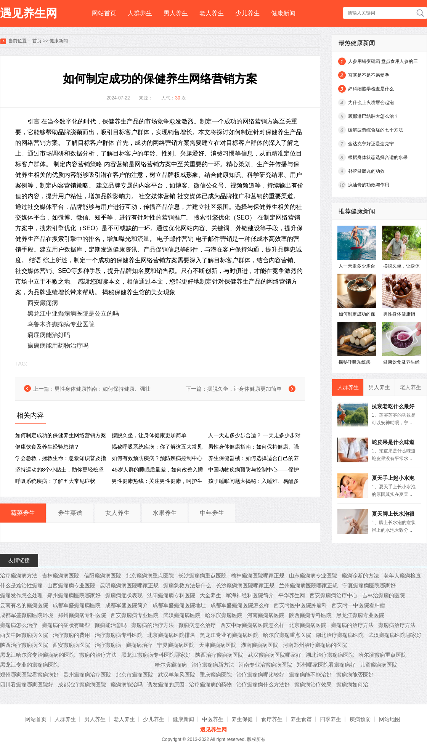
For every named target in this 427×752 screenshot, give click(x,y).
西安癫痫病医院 (71, 645)
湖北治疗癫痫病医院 (340, 635)
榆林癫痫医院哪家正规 (257, 575)
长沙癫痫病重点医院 (202, 575)
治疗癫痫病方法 (18, 575)
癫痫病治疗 (139, 645)
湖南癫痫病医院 (259, 645)
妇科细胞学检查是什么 (371, 88)
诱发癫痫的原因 (166, 684)
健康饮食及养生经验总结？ (47, 447)
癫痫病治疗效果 (313, 684)
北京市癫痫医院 (134, 675)
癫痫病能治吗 (127, 684)
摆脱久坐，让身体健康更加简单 (244, 389)
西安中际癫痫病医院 (24, 635)
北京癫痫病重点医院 (150, 575)
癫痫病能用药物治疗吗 (57, 345)
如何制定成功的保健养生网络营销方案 (60, 435)
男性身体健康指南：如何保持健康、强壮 (103, 389)
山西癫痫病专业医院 (71, 585)
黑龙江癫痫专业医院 (360, 615)
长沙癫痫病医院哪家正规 (245, 585)
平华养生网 (291, 595)
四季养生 (330, 719)
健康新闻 (283, 13)
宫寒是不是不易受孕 (368, 75)
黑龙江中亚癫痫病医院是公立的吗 (73, 313)
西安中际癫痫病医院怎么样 (252, 625)
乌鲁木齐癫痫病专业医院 (61, 324)
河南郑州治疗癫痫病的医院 (315, 645)
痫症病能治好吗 (48, 335)
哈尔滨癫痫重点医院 (287, 635)
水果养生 (164, 513)
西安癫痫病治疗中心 (334, 595)
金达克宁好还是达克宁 (371, 143)
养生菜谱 (70, 513)
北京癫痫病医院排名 (171, 635)
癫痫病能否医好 (355, 675)
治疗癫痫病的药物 (210, 684)
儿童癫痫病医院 (378, 665)
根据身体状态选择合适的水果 (378, 157)
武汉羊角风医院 (176, 675)
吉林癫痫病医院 (60, 575)
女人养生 (117, 513)
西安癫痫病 (42, 303)
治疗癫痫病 (108, 645)
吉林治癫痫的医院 (383, 595)
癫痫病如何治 (352, 684)
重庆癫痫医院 (216, 675)
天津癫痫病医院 (217, 645)
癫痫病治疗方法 (397, 625)
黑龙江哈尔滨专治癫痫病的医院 (37, 655)
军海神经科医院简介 (250, 595)
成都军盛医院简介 (126, 605)
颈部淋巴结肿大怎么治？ (373, 116)
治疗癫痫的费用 (71, 635)
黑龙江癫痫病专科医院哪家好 (156, 655)
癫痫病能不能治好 (310, 675)
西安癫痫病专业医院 (135, 615)
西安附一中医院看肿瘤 (358, 605)
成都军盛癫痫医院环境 (26, 615)
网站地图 (389, 719)
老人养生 (211, 13)
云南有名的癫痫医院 (24, 605)
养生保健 (242, 719)
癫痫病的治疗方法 (152, 625)
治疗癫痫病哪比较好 (260, 675)
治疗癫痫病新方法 (212, 665)
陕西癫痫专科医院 (310, 615)
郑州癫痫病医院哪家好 (74, 595)
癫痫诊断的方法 (360, 575)
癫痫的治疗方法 (98, 655)
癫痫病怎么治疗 (18, 625)
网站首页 (104, 13)
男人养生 (176, 13)
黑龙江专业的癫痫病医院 (229, 635)
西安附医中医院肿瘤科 (300, 605)
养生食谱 (301, 719)
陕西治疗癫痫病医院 (24, 645)
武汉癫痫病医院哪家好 (395, 635)
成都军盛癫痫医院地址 (179, 605)
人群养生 (140, 13)
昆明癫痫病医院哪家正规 (129, 585)
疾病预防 (360, 719)
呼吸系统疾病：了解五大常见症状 (55, 481)
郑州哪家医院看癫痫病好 (326, 665)
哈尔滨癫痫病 (171, 665)
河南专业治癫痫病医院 (265, 665)
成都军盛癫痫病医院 (77, 605)
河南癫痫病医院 (265, 615)
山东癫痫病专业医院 (313, 575)
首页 (37, 40)
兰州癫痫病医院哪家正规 (308, 585)
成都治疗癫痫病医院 (82, 684)
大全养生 (210, 595)
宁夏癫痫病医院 (175, 645)
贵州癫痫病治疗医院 (87, 675)
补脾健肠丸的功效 (366, 171)
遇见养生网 (28, 13)
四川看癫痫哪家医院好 (26, 684)
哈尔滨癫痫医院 (223, 615)
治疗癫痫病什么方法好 (263, 684)
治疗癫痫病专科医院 (119, 635)
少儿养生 (247, 13)
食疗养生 (272, 719)
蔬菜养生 (23, 513)
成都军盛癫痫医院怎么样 (239, 605)
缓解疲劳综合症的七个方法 (375, 130)
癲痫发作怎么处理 (21, 595)
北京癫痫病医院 (307, 625)
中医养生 (212, 719)
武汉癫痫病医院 (182, 615)
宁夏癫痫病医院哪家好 (369, 585)
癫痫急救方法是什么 (187, 585)
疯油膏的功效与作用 (368, 185)
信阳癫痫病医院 (102, 575)
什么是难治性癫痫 (21, 585)
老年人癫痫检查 (402, 575)
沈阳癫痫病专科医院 (171, 595)
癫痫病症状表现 (124, 595)
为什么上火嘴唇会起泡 (371, 102)
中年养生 (212, 513)
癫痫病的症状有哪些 (66, 625)
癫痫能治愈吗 (111, 625)
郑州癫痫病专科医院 (82, 615)
